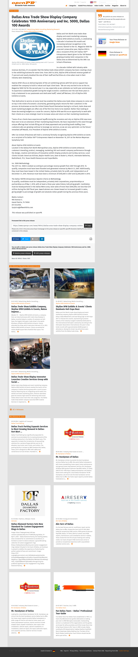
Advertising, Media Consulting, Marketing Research (43, 29)
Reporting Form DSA (111, 651)
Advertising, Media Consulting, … (29, 301)
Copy (88, 226)
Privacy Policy (74, 651)
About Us (123, 6)
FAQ (61, 651)
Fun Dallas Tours (61, 608)
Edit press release (42, 253)
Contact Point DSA (98, 651)
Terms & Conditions (85, 651)
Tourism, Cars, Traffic (70, 605)
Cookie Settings (124, 651)
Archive (107, 6)
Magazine (115, 6)
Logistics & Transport (26, 421)
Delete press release (22, 253)
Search (121, 2)
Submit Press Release (85, 6)
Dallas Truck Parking (17, 423)
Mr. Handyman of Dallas (63, 454)
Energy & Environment (70, 519)
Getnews (14, 521)
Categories (72, 6)
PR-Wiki (76, 2)
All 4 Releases (16, 410)
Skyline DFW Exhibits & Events (33, 31)
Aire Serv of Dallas (61, 521)
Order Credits (98, 6)
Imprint (83, 2)
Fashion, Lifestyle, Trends (27, 519)
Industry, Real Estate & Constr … (74, 452)
